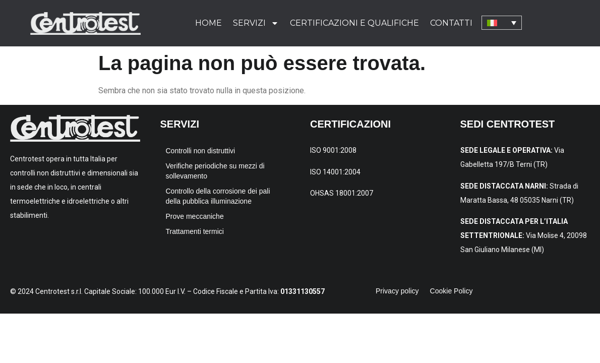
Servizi (256, 23)
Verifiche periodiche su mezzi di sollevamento (215, 171)
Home (208, 23)
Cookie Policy (451, 291)
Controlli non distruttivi (200, 151)
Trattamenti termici (195, 231)
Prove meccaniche (195, 216)
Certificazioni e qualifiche (354, 23)
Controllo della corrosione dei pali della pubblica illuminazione (218, 196)
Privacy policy (397, 291)
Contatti (451, 23)
